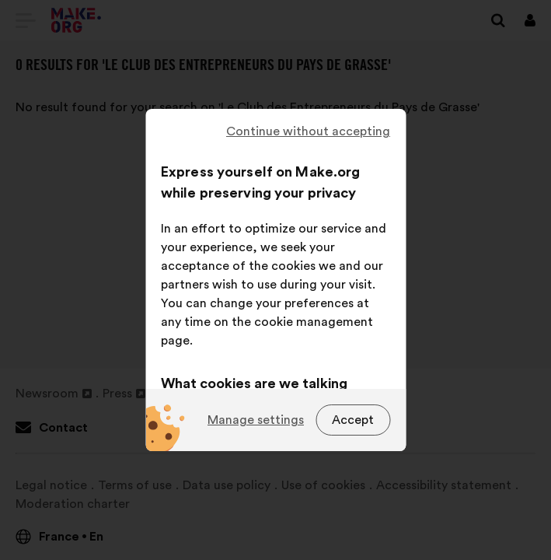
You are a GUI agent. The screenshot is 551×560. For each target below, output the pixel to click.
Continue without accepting (308, 131)
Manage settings (255, 420)
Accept (353, 420)
